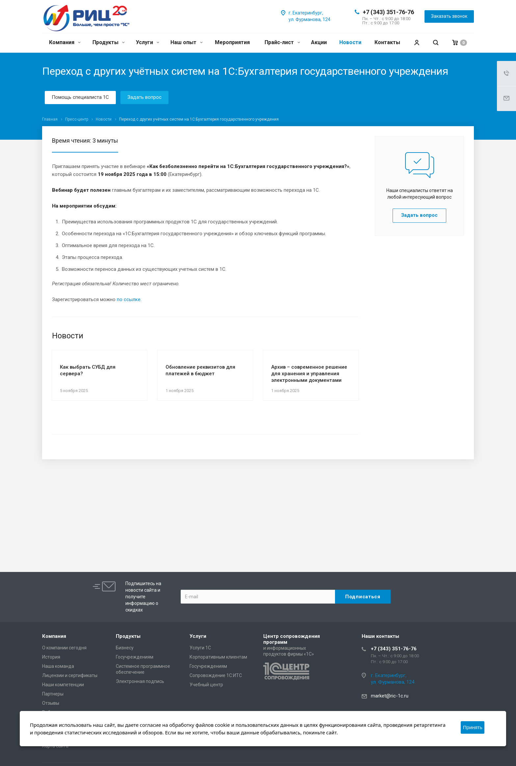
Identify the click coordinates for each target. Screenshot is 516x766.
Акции (319, 42)
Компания (65, 42)
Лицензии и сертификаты (69, 675)
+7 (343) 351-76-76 (388, 12)
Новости (350, 42)
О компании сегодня (64, 647)
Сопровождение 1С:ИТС (216, 675)
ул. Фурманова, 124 (309, 19)
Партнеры (53, 693)
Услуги (147, 42)
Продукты (108, 42)
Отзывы (50, 703)
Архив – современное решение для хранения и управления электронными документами (309, 373)
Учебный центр (206, 684)
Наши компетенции (63, 684)
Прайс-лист (282, 42)
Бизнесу (125, 647)
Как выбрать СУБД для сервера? (88, 370)
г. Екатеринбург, (306, 12)
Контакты (387, 42)
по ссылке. (129, 299)
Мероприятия (232, 42)
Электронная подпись (140, 681)
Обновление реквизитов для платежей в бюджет (200, 370)
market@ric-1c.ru (389, 696)
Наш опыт (186, 42)
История (51, 657)
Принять (472, 727)
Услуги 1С (200, 647)
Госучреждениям (134, 657)
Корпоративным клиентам (218, 657)
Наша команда (58, 666)
